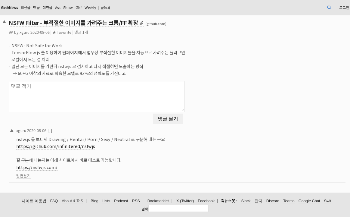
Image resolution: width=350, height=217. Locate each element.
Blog (94, 201)
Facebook (206, 201)
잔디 (258, 201)
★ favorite (95, 32)
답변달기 (57, 172)
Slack (245, 201)
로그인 (308, 7)
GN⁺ (128, 7)
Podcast (121, 201)
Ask (103, 7)
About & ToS (72, 201)
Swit (327, 201)
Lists (106, 201)
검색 (145, 208)
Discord (272, 201)
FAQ (54, 201)
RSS (136, 201)
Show (115, 7)
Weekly (141, 7)
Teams (289, 201)
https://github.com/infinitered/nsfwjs (89, 142)
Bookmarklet (158, 201)
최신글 (66, 7)
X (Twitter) (185, 201)
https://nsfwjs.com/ (70, 163)
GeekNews (46, 7)
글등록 (160, 7)
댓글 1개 (115, 32)
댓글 (78, 7)
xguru (58, 32)
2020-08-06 (70, 126)
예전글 (91, 7)
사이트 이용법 (34, 201)
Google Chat (309, 201)
